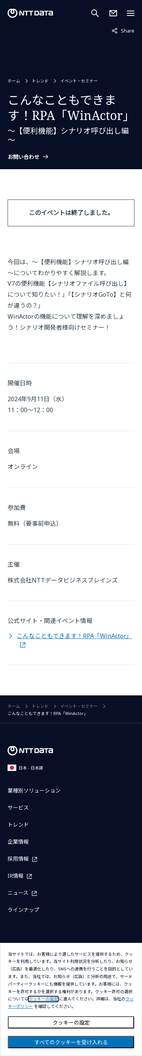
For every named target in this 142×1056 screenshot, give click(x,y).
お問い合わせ (23, 157)
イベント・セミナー (79, 81)
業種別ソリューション (34, 790)
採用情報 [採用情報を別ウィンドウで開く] (18, 859)
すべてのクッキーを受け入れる (71, 1042)
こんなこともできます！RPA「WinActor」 (74, 636)
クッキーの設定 (71, 1023)
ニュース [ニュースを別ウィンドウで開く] (18, 893)
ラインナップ (23, 909)
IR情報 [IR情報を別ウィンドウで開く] (15, 876)
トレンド (40, 81)
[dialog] (71, 999)
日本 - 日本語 (25, 768)
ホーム (14, 81)
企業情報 (18, 841)
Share (123, 30)
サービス (18, 807)
